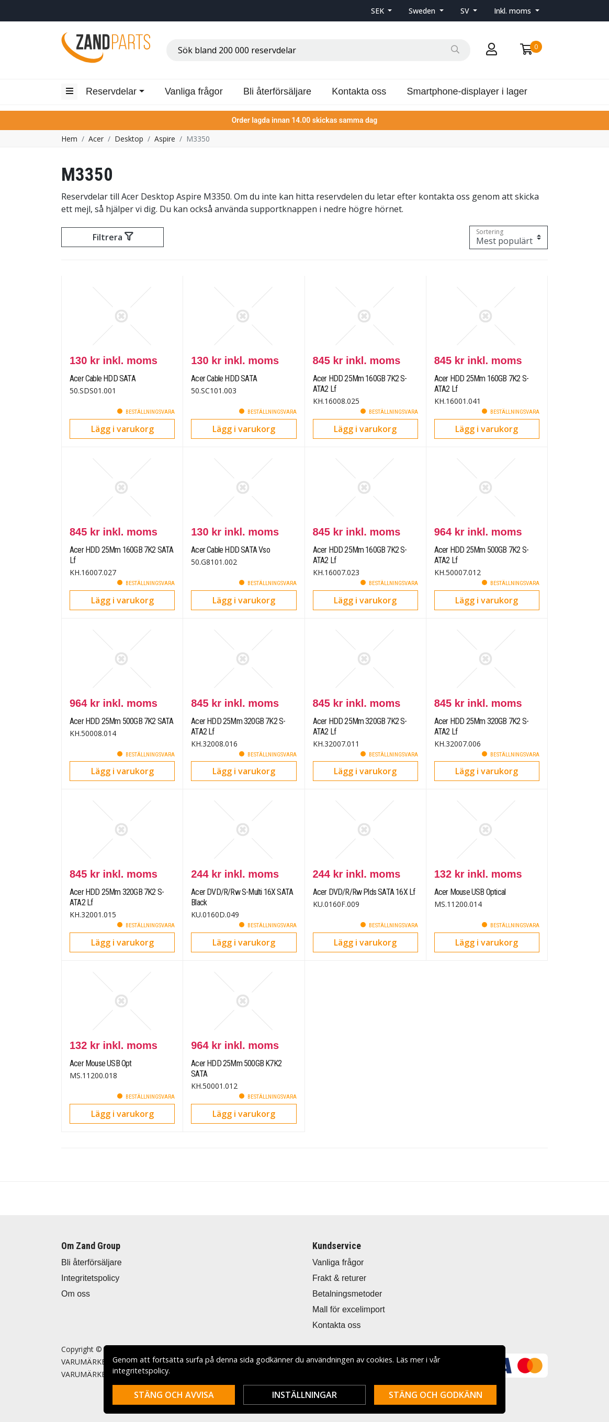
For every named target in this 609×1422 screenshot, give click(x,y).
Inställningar (304, 1395)
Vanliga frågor (194, 91)
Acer (96, 139)
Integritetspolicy (90, 1278)
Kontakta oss (359, 91)
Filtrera (113, 237)
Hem (69, 139)
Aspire (164, 139)
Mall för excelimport (348, 1309)
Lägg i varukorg (122, 429)
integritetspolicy (140, 1371)
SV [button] (465, 11)
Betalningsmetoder (347, 1293)
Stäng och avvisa (174, 1395)
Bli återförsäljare (277, 91)
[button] (382, 10)
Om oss (75, 1293)
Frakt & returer (339, 1278)
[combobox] (318, 50)
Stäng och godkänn (435, 1395)
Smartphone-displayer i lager (467, 91)
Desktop (129, 139)
